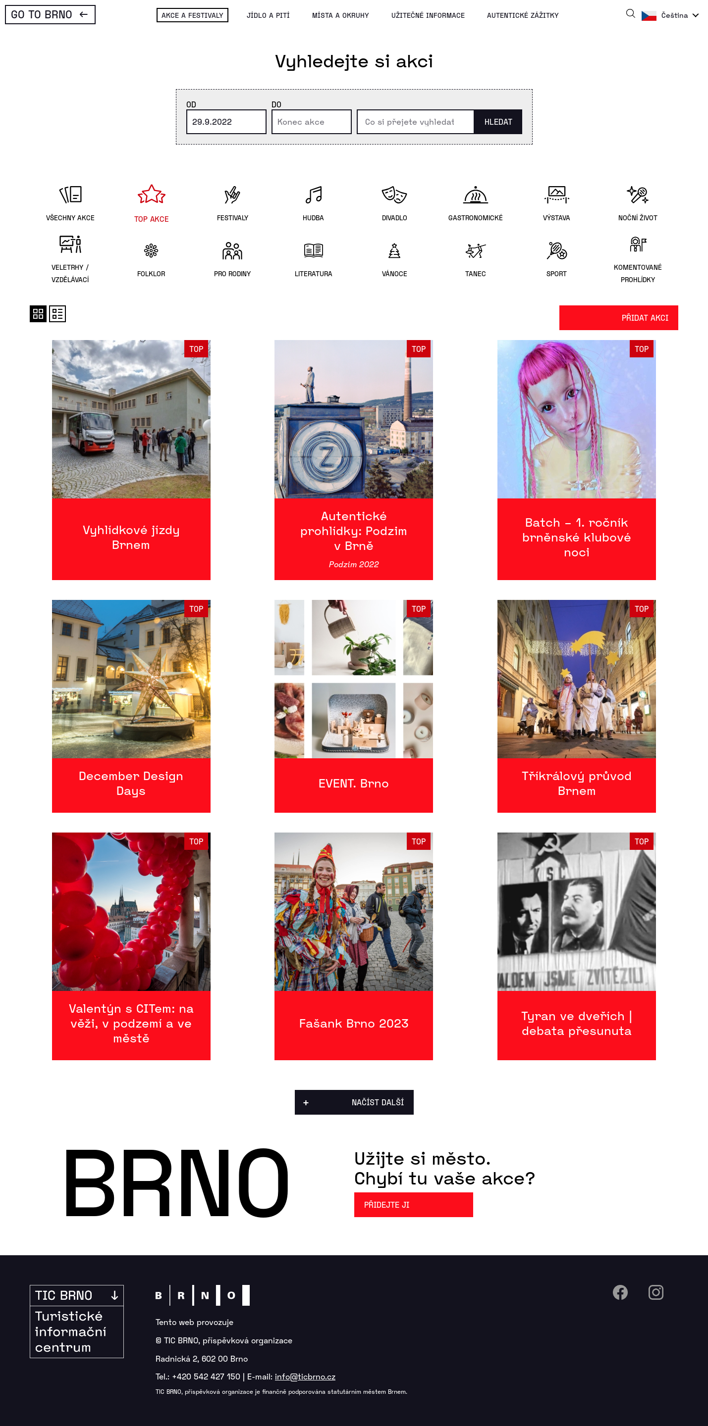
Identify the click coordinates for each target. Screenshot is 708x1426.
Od (191, 104)
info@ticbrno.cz (305, 1376)
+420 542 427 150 (206, 1376)
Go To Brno (41, 13)
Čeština (674, 15)
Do (276, 104)
